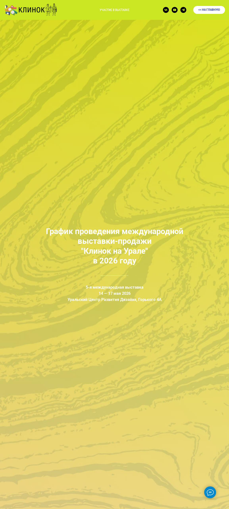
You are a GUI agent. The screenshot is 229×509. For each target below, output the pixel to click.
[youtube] (175, 10)
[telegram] (183, 10)
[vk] (166, 10)
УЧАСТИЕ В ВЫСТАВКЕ (114, 10)
